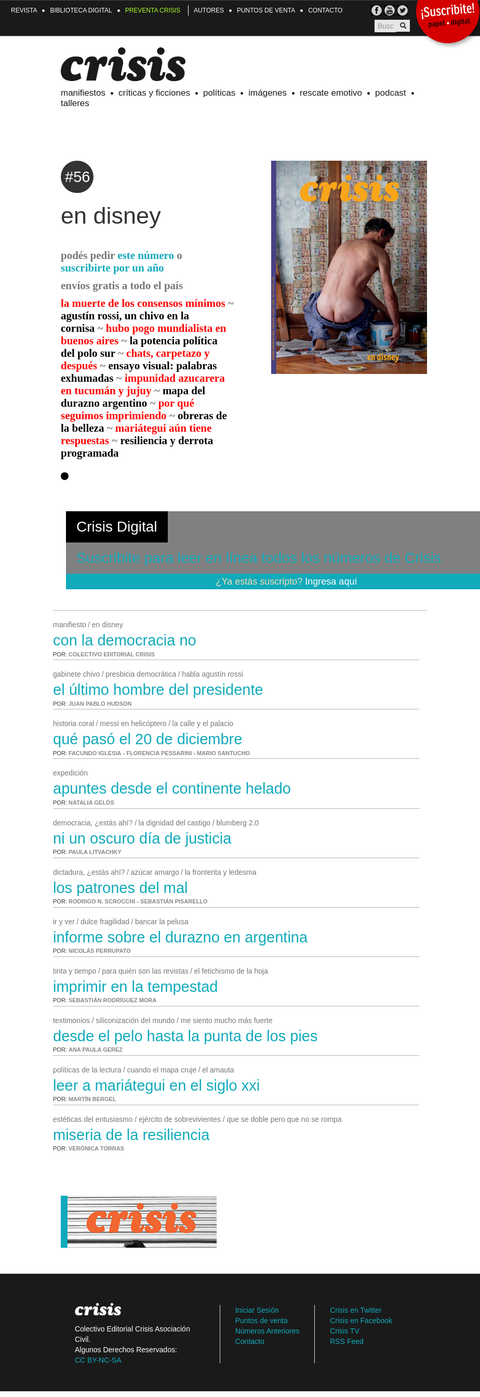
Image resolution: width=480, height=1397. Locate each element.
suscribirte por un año (112, 268)
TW (402, 10)
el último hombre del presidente (158, 689)
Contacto (325, 10)
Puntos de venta (266, 10)
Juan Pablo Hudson (100, 704)
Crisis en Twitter (355, 1310)
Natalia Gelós (91, 802)
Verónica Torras (96, 1148)
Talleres (75, 103)
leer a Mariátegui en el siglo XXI (156, 1085)
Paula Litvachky (95, 852)
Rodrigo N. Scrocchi (102, 901)
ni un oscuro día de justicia (142, 838)
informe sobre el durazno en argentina (180, 937)
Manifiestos (83, 93)
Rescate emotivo (331, 93)
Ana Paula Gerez (96, 1049)
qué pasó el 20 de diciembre (147, 739)
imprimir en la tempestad (135, 986)
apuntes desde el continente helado (172, 788)
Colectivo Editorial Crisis (112, 654)
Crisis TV (389, 10)
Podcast (390, 93)
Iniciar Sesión (257, 1310)
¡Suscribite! (447, 17)
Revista (24, 10)
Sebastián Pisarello (174, 901)
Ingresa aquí (331, 581)
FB (376, 10)
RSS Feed (347, 1341)
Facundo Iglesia (95, 753)
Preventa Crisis (152, 10)
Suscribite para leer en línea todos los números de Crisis (258, 558)
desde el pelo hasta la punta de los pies (185, 1036)
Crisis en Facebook (361, 1320)
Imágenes (267, 93)
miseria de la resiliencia (131, 1135)
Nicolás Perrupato (100, 951)
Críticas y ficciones (154, 93)
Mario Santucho (223, 753)
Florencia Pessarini (159, 753)
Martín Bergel (92, 1099)
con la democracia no (124, 640)
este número (145, 255)
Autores (209, 10)
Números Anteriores (267, 1331)
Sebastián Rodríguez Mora (112, 1000)
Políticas (219, 93)
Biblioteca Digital (81, 10)
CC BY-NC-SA (98, 1360)
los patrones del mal (120, 887)
